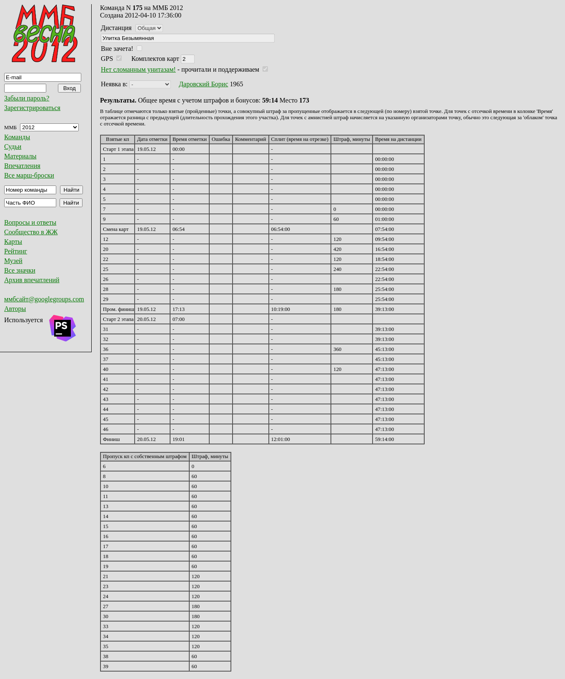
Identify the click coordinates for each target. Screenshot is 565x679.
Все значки (19, 270)
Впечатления (22, 165)
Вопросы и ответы (30, 222)
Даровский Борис (203, 84)
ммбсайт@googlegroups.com (44, 299)
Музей (13, 260)
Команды (17, 136)
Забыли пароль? (26, 98)
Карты (13, 241)
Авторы (15, 308)
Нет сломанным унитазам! (138, 69)
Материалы (20, 156)
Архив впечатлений (32, 279)
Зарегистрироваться (32, 107)
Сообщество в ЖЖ (31, 232)
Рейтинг (15, 251)
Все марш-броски (29, 175)
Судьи (12, 146)
